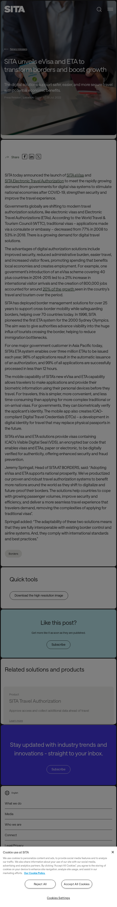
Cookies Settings (58, 898)
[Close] (113, 852)
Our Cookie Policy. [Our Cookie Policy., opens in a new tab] (34, 873)
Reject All (40, 884)
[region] (58, 877)
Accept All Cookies (77, 884)
